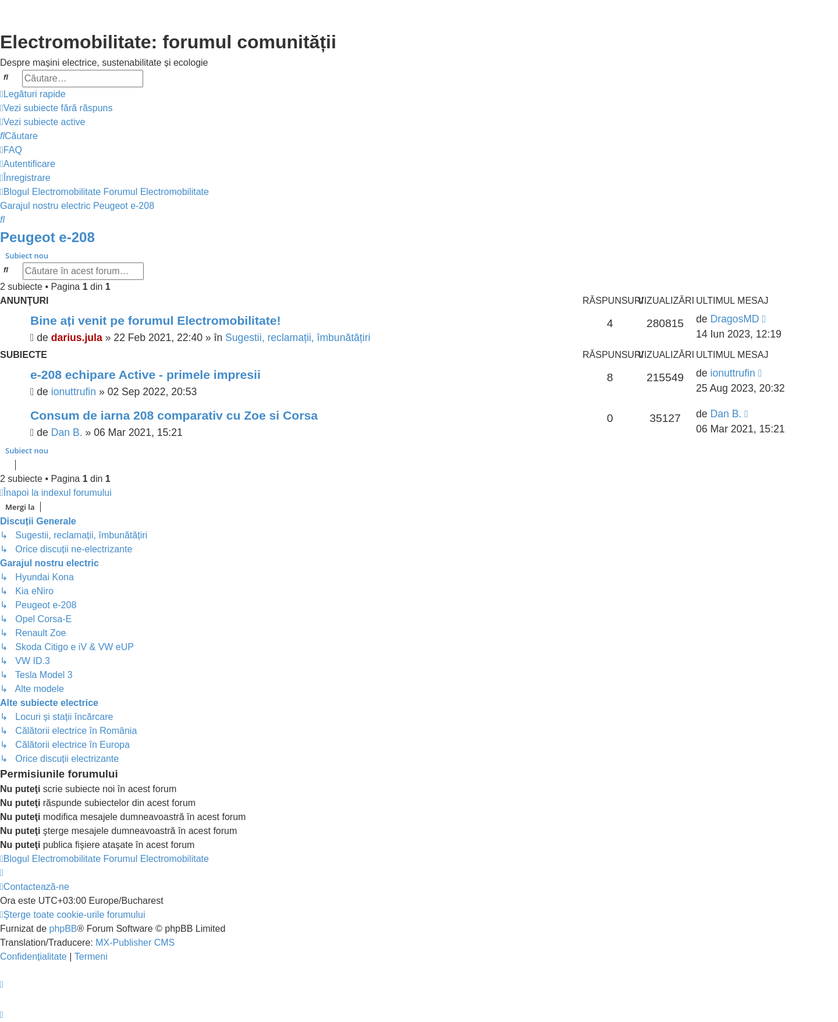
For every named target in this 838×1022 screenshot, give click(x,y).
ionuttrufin (73, 392)
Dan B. (67, 432)
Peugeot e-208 (47, 237)
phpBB (63, 929)
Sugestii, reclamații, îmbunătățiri (297, 337)
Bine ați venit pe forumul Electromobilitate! (155, 320)
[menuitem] (56, 108)
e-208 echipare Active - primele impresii (145, 374)
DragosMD (734, 319)
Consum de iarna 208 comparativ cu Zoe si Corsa (174, 415)
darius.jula (76, 337)
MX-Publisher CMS (135, 943)
